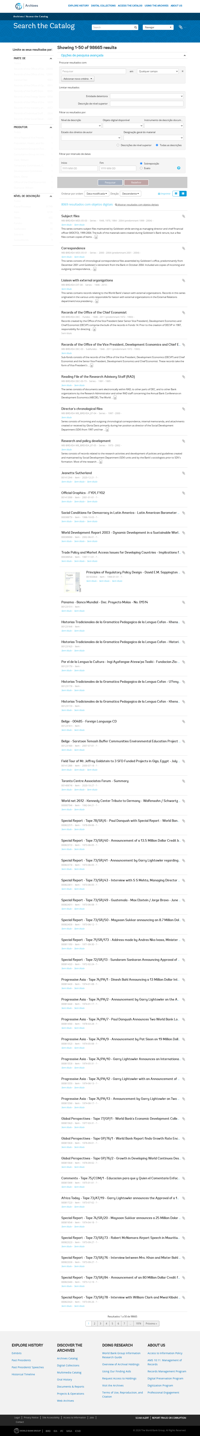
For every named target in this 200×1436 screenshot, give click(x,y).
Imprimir (164, 193)
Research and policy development (86, 441)
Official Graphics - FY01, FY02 (83, 493)
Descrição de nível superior (93, 103)
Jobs (92, 1417)
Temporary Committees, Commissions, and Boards (33, 166)
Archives (31, 6)
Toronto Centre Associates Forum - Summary (95, 781)
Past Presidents (21, 1360)
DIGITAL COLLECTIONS (103, 6)
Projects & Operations (70, 1393)
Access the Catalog (37, 16)
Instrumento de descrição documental (163, 120)
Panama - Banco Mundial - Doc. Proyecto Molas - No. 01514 (104, 602)
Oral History (64, 1379)
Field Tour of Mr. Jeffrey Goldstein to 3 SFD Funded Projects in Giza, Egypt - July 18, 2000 (126, 761)
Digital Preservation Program (165, 1378)
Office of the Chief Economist (29, 182)
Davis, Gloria (20, 177)
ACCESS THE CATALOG (130, 6)
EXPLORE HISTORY (78, 6)
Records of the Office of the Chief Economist (33, 102)
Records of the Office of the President (33, 74)
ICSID (78, 1431)
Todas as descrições (169, 145)
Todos (17, 64)
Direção (114, 193)
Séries (16, 218)
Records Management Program (167, 1371)
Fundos (17, 223)
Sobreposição (149, 163)
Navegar (158, 26)
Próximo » (151, 1323)
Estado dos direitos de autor (76, 132)
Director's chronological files (82, 409)
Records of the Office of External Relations (33, 69)
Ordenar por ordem (72, 193)
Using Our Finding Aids (116, 1371)
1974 (138, 1323)
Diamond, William (23, 188)
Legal (17, 1417)
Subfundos (19, 229)
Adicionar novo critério (78, 78)
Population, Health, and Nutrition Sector (33, 143)
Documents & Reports (70, 1386)
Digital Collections (68, 1365)
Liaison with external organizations (87, 280)
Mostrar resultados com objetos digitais (137, 204)
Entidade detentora (97, 96)
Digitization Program (160, 1385)
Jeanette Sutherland (76, 473)
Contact (20, 1422)
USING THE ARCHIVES (156, 6)
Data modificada (97, 193)
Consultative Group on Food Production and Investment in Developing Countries (33, 149)
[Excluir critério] (181, 70)
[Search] (115, 27)
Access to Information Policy (165, 1353)
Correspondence (73, 248)
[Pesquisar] (135, 27)
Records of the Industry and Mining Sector (33, 108)
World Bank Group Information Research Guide (121, 1355)
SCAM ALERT (142, 1417)
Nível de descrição (27, 196)
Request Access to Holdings (119, 1378)
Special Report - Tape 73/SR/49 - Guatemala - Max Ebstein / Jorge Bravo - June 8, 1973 (125, 900)
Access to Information (74, 1417)
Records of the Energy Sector (29, 97)
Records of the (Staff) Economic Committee (33, 91)
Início (64, 162)
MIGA (69, 1431)
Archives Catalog (67, 1358)
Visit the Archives (113, 1385)
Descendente (130, 193)
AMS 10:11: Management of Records (165, 1362)
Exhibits (17, 1353)
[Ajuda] (177, 168)
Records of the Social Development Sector (33, 119)
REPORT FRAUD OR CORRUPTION (169, 1417)
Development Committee (27, 171)
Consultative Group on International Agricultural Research (33, 154)
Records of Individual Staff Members (33, 113)
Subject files (70, 216)
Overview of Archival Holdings (120, 1364)
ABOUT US (176, 6)
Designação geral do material (139, 132)
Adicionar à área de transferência (184, 216)
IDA (55, 1431)
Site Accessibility (50, 1417)
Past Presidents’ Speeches (28, 1367)
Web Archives (65, 1400)
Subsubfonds (21, 240)
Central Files (20, 80)
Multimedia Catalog (69, 1372)
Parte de (19, 58)
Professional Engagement (163, 1392)
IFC (61, 1431)
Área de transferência (182, 26)
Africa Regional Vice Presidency (30, 138)
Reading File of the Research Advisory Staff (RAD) (98, 377)
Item (16, 212)
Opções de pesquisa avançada (82, 55)
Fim (102, 162)
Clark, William (21, 160)
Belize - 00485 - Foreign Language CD (89, 721)
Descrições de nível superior (134, 145)
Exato (145, 168)
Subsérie (18, 234)
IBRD (48, 1431)
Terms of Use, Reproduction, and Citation (122, 1394)
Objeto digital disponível (116, 120)
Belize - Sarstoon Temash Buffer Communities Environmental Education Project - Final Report (130, 741)
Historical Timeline (23, 1374)
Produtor (20, 127)
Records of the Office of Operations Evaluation (33, 86)
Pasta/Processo (22, 207)
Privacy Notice (31, 1417)
